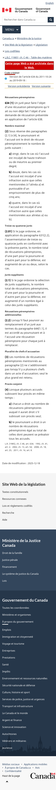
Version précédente (19, 86)
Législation (42, 44)
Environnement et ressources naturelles (24, 678)
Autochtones (9, 734)
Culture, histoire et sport (16, 692)
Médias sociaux (10, 764)
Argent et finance (12, 720)
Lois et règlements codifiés (17, 505)
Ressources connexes (14, 499)
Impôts (6, 671)
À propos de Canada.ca (18, 767)
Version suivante (41, 86)
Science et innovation (14, 727)
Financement (9, 566)
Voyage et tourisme (13, 643)
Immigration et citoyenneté (17, 636)
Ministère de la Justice (29, 38)
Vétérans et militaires (14, 741)
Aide (4, 519)
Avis (37, 767)
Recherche (8, 512)
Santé (5, 664)
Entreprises (8, 650)
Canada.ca (8, 38)
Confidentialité (13, 771)
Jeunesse (7, 748)
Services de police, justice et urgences (23, 699)
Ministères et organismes (16, 614)
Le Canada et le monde (15, 713)
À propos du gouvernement (17, 621)
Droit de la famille (12, 553)
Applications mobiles (35, 764)
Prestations (8, 657)
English (50, 3)
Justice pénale (10, 560)
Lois (4, 580)
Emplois (6, 629)
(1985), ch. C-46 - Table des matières (28, 57)
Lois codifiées (12, 51)
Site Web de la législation (19, 44)
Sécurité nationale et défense (18, 685)
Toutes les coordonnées (15, 607)
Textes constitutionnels (15, 492)
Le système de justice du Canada (20, 573)
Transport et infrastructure (17, 706)
